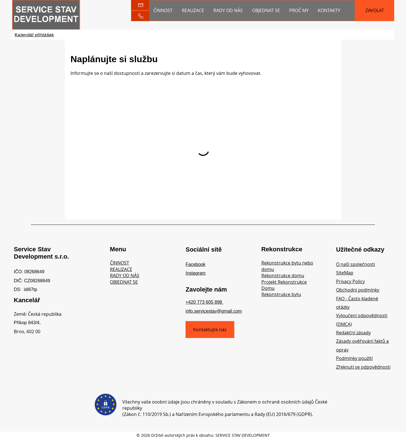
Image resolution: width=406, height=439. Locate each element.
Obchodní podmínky (357, 290)
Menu (118, 249)
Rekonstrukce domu (282, 275)
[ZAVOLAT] (374, 10)
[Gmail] (140, 5)
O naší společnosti (355, 264)
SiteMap (344, 273)
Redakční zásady (353, 333)
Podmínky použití (354, 358)
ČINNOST (119, 263)
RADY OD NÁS (124, 275)
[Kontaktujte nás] (210, 329)
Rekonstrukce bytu (281, 294)
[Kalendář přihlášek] (34, 35)
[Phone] (140, 16)
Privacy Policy (350, 281)
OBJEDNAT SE (124, 282)
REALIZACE (121, 269)
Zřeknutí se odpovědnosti (363, 367)
